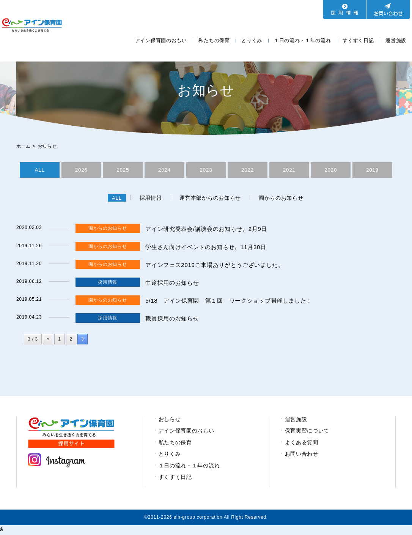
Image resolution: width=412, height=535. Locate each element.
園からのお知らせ (282, 199)
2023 (206, 170)
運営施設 (395, 40)
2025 (122, 170)
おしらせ (170, 420)
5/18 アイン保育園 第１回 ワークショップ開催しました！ (234, 301)
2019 (372, 170)
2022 (247, 170)
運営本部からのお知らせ (211, 199)
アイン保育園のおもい (161, 40)
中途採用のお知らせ (173, 284)
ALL (40, 170)
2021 (289, 170)
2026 (81, 170)
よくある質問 (301, 443)
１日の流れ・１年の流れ (302, 40)
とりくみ (251, 40)
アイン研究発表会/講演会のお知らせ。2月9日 (210, 230)
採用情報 (150, 199)
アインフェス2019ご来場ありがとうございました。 (219, 266)
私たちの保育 (214, 40)
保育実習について (307, 432)
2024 (164, 170)
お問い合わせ (301, 455)
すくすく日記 (358, 40)
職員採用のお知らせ (173, 319)
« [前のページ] (48, 340)
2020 (330, 170)
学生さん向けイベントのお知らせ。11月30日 (209, 248)
